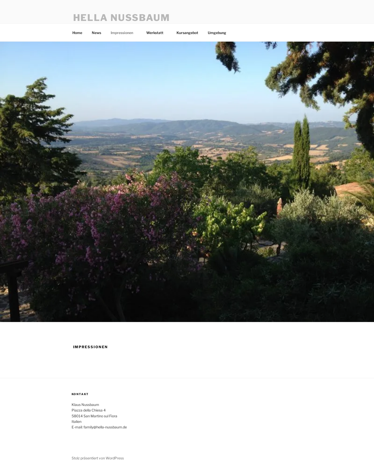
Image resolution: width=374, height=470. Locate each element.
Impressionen (124, 33)
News (96, 33)
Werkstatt (157, 33)
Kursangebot (187, 33)
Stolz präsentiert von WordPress (98, 458)
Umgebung (219, 33)
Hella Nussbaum (121, 17)
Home (77, 33)
